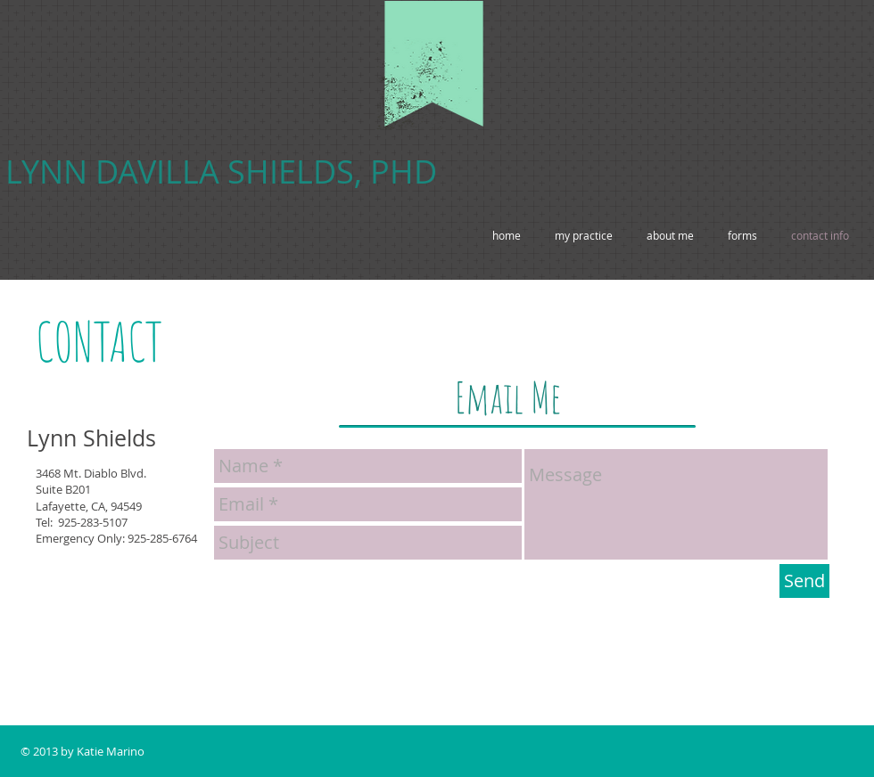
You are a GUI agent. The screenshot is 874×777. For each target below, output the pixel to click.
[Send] (804, 581)
